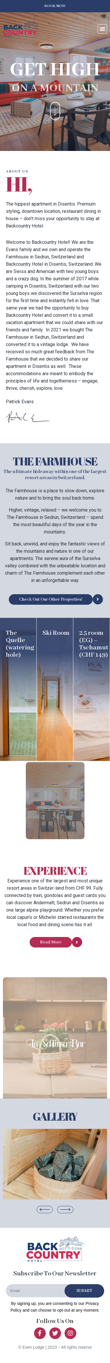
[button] (55, 6)
